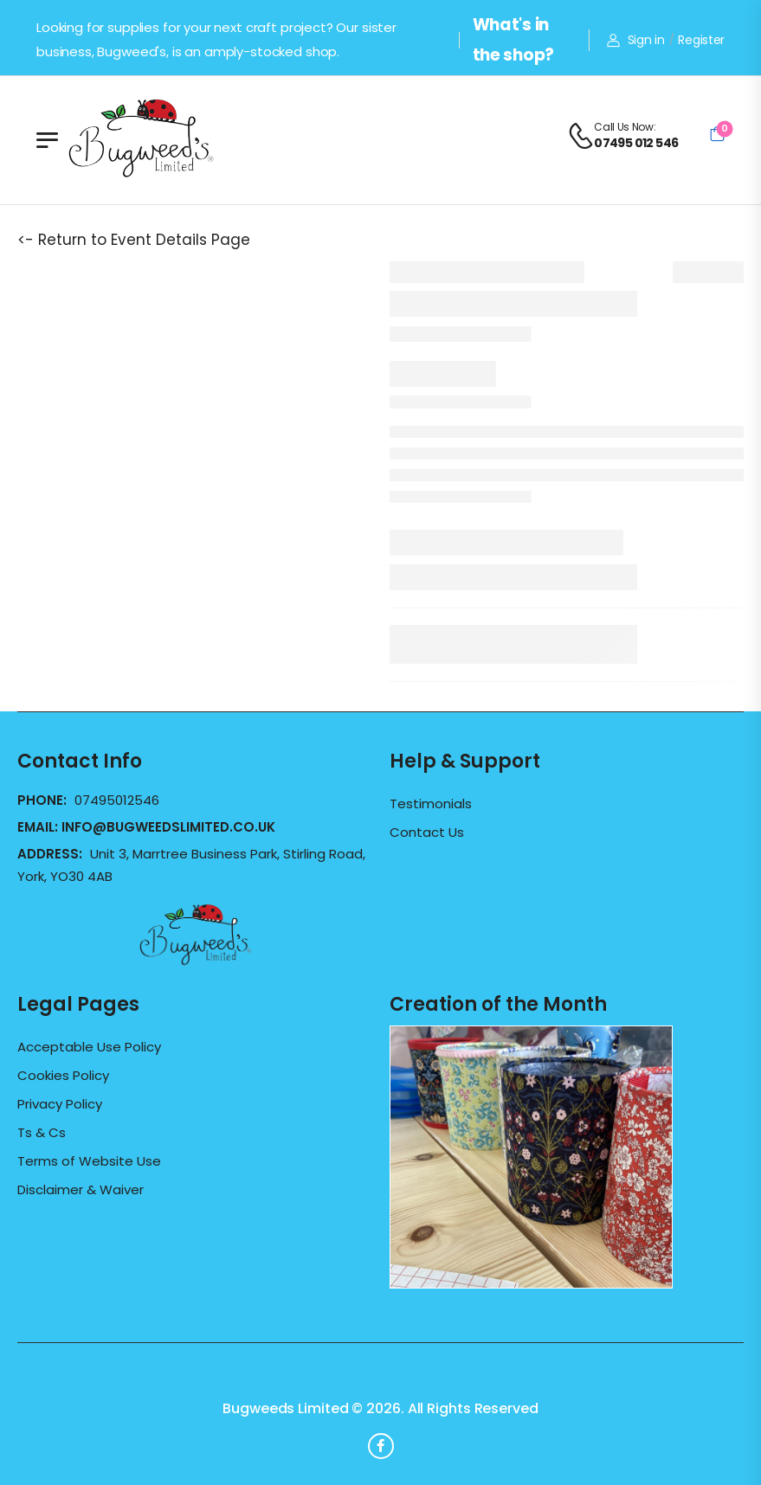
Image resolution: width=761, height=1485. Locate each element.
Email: (146, 827)
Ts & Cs (41, 1133)
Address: (51, 854)
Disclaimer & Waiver (80, 1190)
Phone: (43, 800)
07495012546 (116, 800)
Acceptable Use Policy (89, 1047)
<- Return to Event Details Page (133, 239)
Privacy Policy (59, 1104)
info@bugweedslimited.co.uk (168, 827)
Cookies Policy (63, 1075)
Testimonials (431, 804)
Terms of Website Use (89, 1161)
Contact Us (427, 832)
